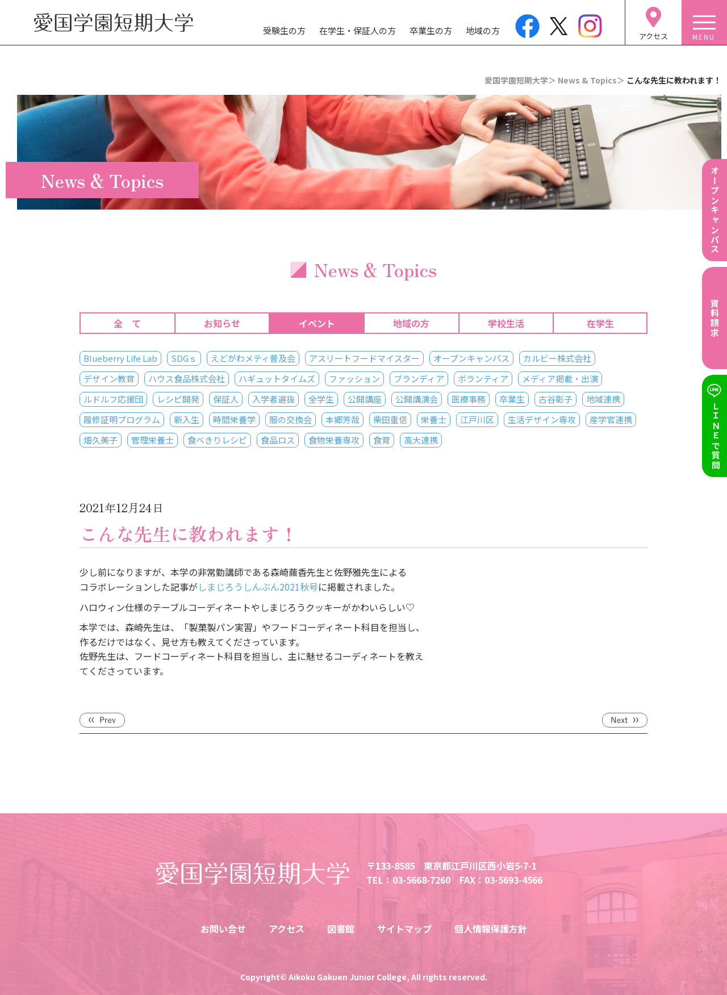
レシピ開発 (178, 399)
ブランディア (419, 378)
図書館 (340, 928)
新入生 (186, 419)
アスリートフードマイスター (364, 358)
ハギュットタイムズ (277, 378)
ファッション (354, 378)
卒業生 (512, 399)
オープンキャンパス (471, 358)
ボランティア (483, 378)
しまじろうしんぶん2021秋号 (258, 586)
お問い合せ (223, 928)
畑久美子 (100, 440)
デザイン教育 (109, 378)
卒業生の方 (431, 30)
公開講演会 (416, 399)
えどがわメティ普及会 (253, 358)
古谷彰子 (555, 399)
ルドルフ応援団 (113, 399)
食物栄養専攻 (334, 440)
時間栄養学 (234, 419)
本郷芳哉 (342, 419)
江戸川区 (477, 419)
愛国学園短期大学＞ (520, 80)
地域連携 (603, 399)
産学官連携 (611, 419)
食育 (381, 440)
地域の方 (483, 30)
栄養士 (433, 419)
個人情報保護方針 (490, 928)
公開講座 (365, 399)
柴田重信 (390, 419)
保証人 (226, 399)
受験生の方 (284, 30)
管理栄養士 (152, 440)
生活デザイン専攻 (542, 419)
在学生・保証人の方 (357, 30)
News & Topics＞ (591, 80)
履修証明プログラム (121, 419)
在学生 (600, 323)
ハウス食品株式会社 (186, 378)
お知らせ (222, 323)
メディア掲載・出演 (560, 378)
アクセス (286, 928)
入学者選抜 (273, 399)
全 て (127, 323)
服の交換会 (290, 419)
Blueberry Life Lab (120, 358)
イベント (317, 323)
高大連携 (421, 440)
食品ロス (278, 440)
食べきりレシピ (217, 440)
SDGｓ (184, 358)
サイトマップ (404, 928)
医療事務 (469, 399)
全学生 (321, 399)
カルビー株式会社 (557, 358)
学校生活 (506, 323)
